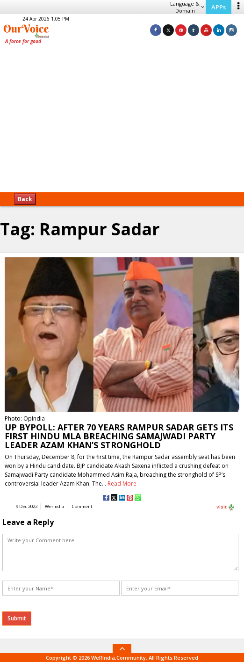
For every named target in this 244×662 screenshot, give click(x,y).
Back (25, 199)
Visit (225, 507)
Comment (82, 506)
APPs (218, 7)
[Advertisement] (122, 121)
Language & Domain (187, 7)
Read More (122, 483)
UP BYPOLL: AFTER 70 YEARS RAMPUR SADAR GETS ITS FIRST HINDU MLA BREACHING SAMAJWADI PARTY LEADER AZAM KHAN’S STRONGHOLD (119, 436)
